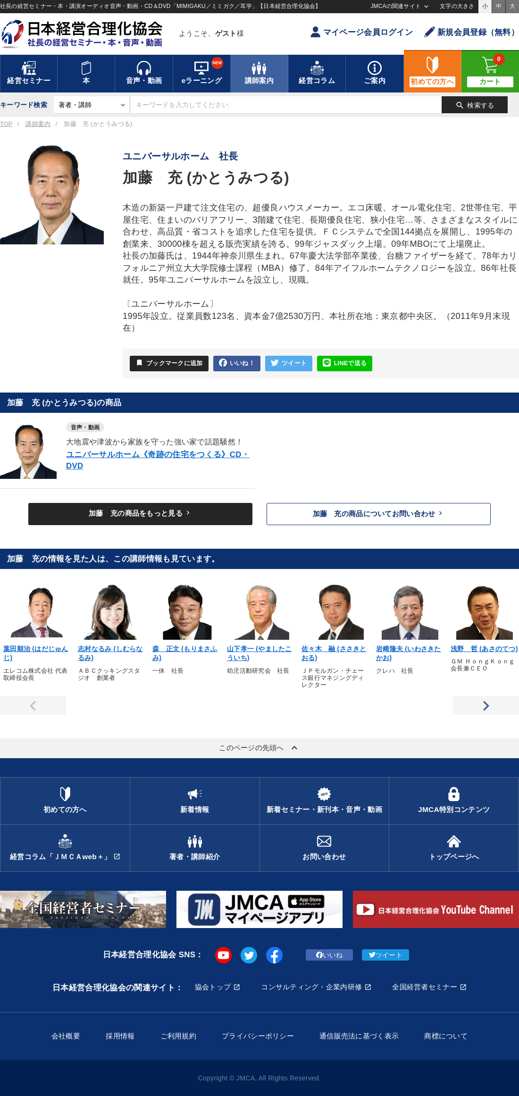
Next (486, 705)
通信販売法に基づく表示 (359, 1036)
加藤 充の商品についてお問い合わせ (379, 513)
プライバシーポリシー (258, 1036)
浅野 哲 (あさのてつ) (484, 649)
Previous (33, 705)
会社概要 (65, 1036)
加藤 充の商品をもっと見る (140, 513)
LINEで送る (345, 363)
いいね (329, 955)
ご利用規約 (178, 1036)
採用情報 (120, 1036)
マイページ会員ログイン (361, 31)
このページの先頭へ (259, 747)
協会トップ (213, 987)
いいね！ (237, 363)
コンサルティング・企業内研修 (311, 987)
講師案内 (37, 124)
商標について (446, 1036)
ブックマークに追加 (169, 363)
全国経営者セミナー (424, 987)
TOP (6, 124)
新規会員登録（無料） (471, 31)
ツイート (289, 363)
